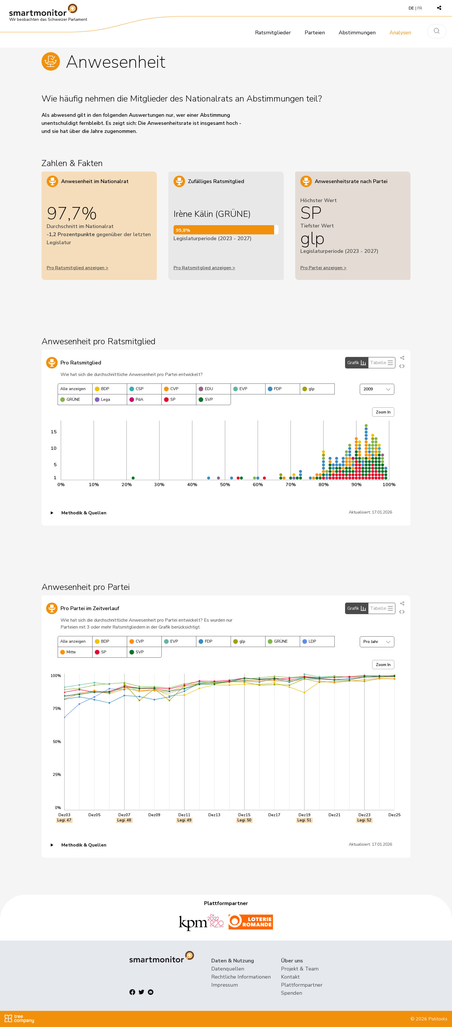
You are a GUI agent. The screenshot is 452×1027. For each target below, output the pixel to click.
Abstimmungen (357, 32)
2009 (377, 389)
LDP (309, 641)
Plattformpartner (302, 984)
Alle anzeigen (73, 389)
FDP (274, 389)
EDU (206, 389)
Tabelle (381, 363)
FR (419, 8)
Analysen (400, 32)
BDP (102, 389)
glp (308, 389)
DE (411, 8)
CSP (136, 389)
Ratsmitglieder (273, 32)
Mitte (68, 652)
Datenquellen (227, 968)
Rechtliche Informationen (241, 976)
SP (169, 399)
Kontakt (290, 976)
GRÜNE (70, 399)
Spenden (291, 993)
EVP (240, 389)
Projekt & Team (300, 968)
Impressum (224, 984)
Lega (102, 399)
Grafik (356, 363)
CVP (171, 389)
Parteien (315, 32)
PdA (136, 399)
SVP (206, 399)
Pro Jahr (377, 641)
